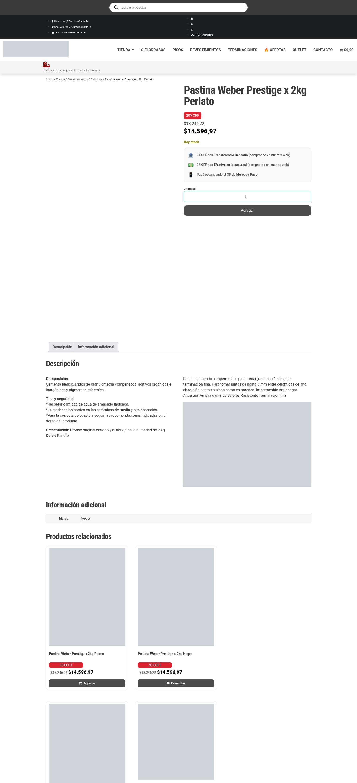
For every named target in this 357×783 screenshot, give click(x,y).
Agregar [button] (77, 652)
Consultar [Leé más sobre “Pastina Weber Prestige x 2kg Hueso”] (214, 652)
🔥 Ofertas (275, 50)
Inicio (49, 79)
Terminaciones (242, 50)
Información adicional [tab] (96, 346)
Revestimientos (205, 50)
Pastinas (96, 79)
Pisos (177, 50)
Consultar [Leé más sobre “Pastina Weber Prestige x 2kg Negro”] (146, 652)
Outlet (299, 50)
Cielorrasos (153, 50)
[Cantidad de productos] (247, 196)
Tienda (125, 50)
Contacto (323, 50)
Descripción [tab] (62, 346)
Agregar (247, 210)
